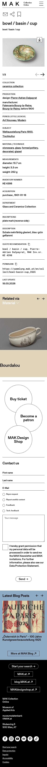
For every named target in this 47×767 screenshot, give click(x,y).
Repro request (12, 494)
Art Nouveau (9, 120)
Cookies (6, 762)
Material (9, 302)
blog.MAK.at (23, 682)
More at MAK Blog (23, 653)
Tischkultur (9, 136)
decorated (8, 151)
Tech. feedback (12, 511)
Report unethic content (15, 499)
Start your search (23, 666)
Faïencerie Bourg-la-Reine (17, 105)
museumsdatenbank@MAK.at (12, 717)
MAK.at (23, 674)
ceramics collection (13, 86)
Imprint (5, 754)
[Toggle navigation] (41, 4)
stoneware (8, 147)
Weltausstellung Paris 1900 (18, 131)
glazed (18, 151)
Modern (22, 120)
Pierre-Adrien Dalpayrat (24, 97)
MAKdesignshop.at (23, 690)
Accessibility (8, 758)
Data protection (9, 750)
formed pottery (30, 147)
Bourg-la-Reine (11, 108)
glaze (18, 147)
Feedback (10, 505)
